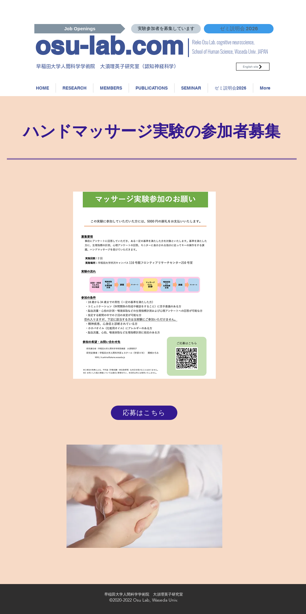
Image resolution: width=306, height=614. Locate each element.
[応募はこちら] (144, 413)
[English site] (252, 67)
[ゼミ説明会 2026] (239, 28)
